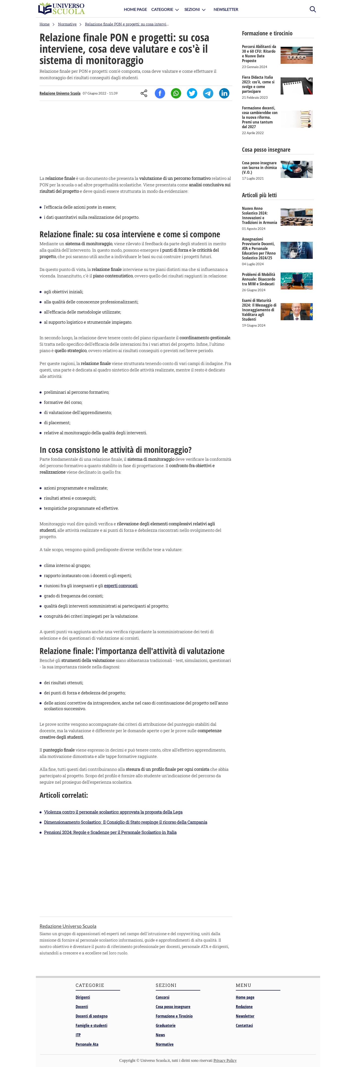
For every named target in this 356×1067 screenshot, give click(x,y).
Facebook (160, 93)
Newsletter (226, 9)
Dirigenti (83, 997)
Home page (245, 997)
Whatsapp (176, 93)
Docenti (82, 1006)
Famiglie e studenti (91, 1025)
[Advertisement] (136, 139)
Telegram (208, 93)
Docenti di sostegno (92, 1016)
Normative (165, 1044)
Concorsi (162, 997)
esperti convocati (120, 585)
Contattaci (244, 1025)
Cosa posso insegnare (173, 1006)
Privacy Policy (225, 1060)
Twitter (192, 93)
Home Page (135, 9)
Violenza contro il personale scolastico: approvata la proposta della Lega (113, 812)
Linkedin (224, 93)
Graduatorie (166, 1025)
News (160, 1035)
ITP (78, 1035)
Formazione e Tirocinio (174, 1016)
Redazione (244, 1006)
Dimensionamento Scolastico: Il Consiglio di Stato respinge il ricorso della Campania (125, 822)
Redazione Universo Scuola (60, 93)
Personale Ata (87, 1044)
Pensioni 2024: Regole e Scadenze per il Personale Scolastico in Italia (110, 832)
